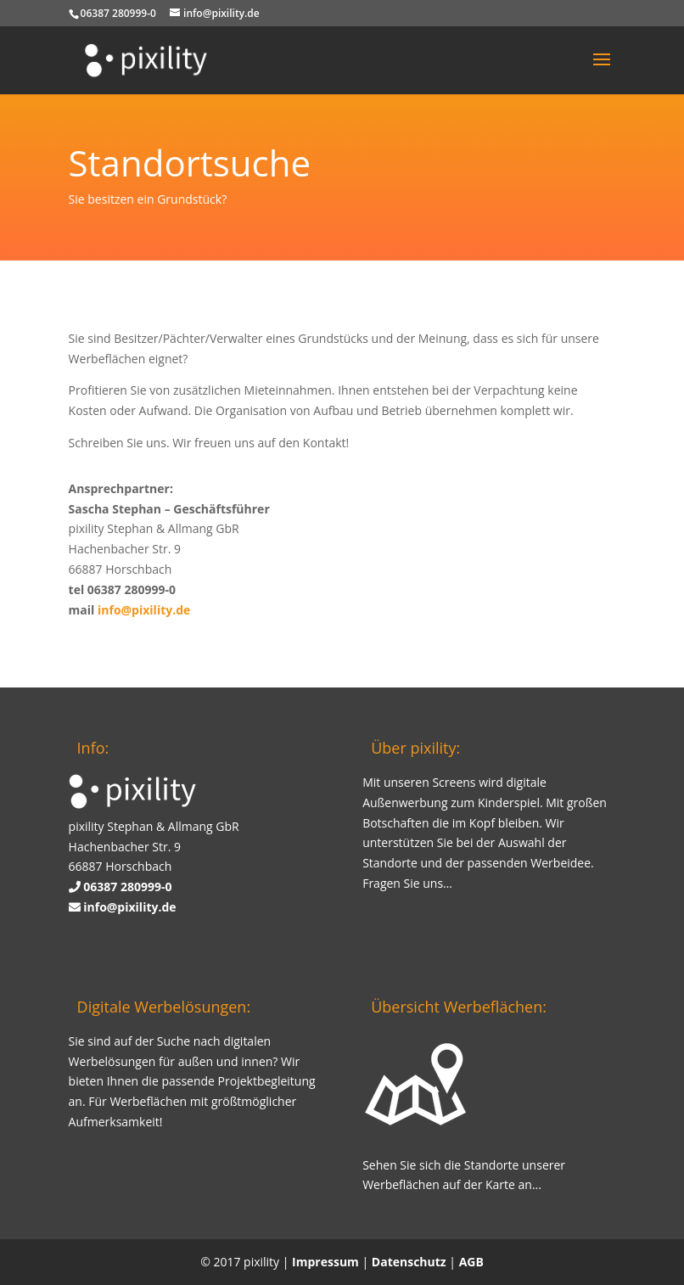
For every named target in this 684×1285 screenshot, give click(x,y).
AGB (471, 1262)
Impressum (325, 1262)
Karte (500, 1184)
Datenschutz (409, 1262)
